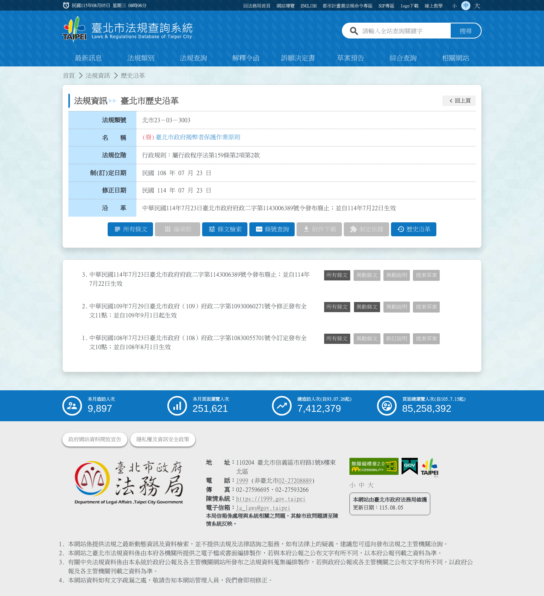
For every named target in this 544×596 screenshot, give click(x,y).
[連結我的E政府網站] (410, 466)
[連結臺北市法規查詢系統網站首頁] (127, 29)
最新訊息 (88, 58)
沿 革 (114, 208)
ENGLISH (309, 5)
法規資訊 (98, 75)
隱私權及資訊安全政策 (162, 439)
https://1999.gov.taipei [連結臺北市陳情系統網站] (271, 499)
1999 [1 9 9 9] (242, 480)
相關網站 (455, 58)
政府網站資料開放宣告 (94, 439)
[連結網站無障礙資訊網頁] (374, 466)
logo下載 (409, 5)
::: (4, 71)
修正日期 (114, 191)
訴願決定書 (298, 58)
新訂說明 (396, 338)
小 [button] (454, 5)
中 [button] (465, 5)
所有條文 (337, 275)
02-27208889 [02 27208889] (295, 480)
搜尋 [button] (466, 31)
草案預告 (350, 58)
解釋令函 (246, 58)
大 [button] (477, 6)
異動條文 (366, 275)
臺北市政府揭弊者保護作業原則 (198, 137)
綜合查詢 (403, 58)
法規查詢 (193, 58)
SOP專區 (386, 5)
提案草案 (426, 275)
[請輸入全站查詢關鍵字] (405, 31)
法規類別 (141, 58)
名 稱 (114, 138)
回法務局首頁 (256, 5)
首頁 (69, 75)
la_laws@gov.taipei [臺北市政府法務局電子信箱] (263, 508)
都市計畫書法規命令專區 (347, 5)
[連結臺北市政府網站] (429, 467)
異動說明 (396, 275)
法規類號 (114, 120)
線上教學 (434, 5)
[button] (459, 100)
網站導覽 (286, 5)
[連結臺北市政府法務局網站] (128, 482)
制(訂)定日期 (108, 173)
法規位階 (114, 155)
